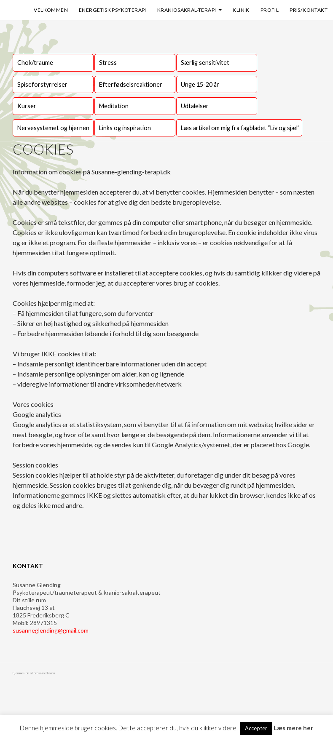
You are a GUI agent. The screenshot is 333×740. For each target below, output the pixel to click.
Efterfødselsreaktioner (130, 84)
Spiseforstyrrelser (42, 84)
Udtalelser (195, 106)
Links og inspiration (125, 127)
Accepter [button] (256, 728)
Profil (269, 10)
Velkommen (51, 10)
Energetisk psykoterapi (112, 10)
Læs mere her (293, 728)
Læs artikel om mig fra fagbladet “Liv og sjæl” (240, 127)
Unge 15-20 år (200, 84)
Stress (108, 62)
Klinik (241, 10)
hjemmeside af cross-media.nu (34, 673)
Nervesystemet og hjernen (53, 127)
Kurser (26, 106)
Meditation (114, 106)
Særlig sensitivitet (205, 62)
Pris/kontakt (309, 10)
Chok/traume (35, 62)
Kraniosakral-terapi (186, 10)
